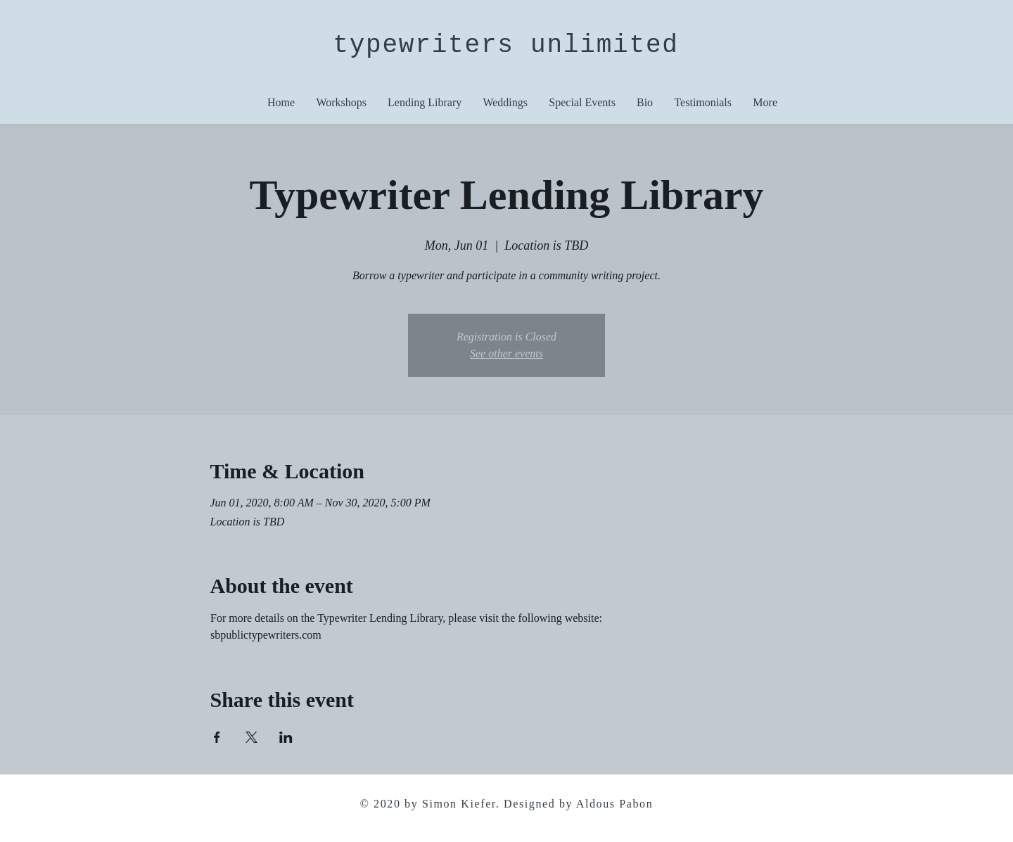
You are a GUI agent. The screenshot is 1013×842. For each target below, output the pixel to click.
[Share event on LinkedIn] (286, 737)
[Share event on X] (251, 737)
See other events (506, 353)
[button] (582, 102)
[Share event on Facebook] (217, 737)
